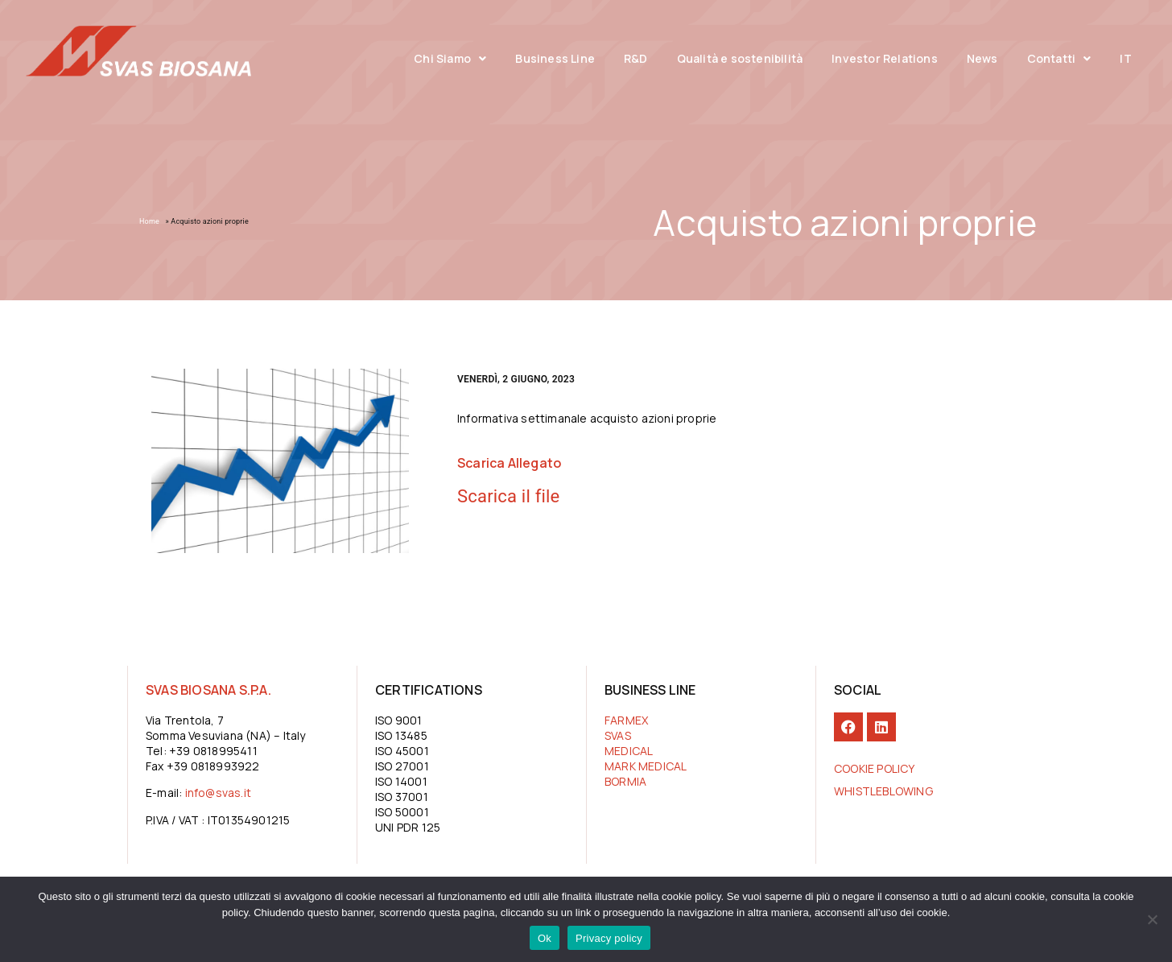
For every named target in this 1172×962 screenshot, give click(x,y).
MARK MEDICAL (646, 766)
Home (149, 221)
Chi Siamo (450, 58)
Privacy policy (609, 938)
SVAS (618, 735)
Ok (544, 938)
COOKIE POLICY (874, 768)
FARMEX (626, 720)
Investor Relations (885, 58)
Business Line (555, 58)
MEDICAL (629, 750)
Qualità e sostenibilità (740, 58)
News (982, 58)
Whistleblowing (883, 791)
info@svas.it (218, 792)
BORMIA (625, 781)
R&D (636, 58)
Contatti (1059, 58)
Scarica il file (508, 496)
